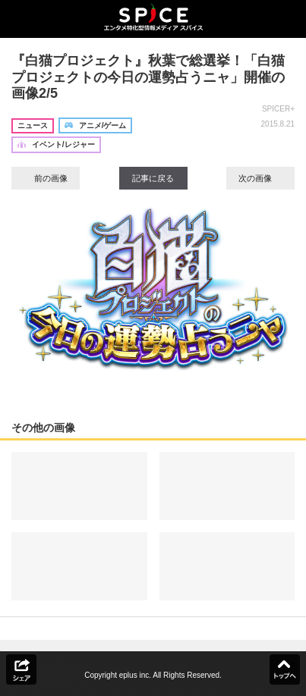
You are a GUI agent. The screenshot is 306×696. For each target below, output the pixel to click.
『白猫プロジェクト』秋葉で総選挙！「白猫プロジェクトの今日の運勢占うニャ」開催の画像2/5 (148, 77)
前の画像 (46, 178)
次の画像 (260, 178)
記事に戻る (153, 178)
